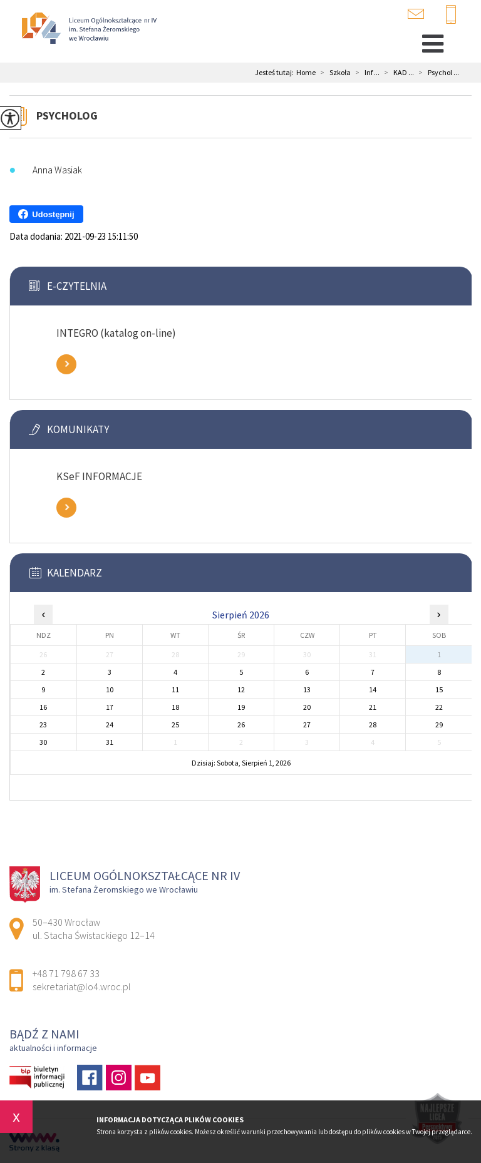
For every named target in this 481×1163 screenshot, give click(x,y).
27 (307, 724)
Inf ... (365, 72)
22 (439, 707)
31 (109, 742)
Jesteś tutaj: (275, 72)
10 (109, 689)
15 (439, 689)
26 (241, 724)
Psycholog (67, 115)
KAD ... (397, 72)
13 (307, 689)
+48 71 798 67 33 (451, 15)
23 (43, 724)
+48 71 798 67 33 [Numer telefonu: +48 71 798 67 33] (66, 973)
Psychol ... (436, 72)
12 (241, 689)
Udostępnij (46, 214)
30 (43, 742)
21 (372, 707)
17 (109, 707)
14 (372, 689)
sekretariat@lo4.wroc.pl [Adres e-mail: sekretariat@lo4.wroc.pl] (82, 986)
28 (372, 724)
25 (175, 724)
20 (307, 707)
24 (109, 724)
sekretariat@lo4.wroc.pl (416, 14)
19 (241, 707)
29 (439, 724)
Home (306, 72)
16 (43, 707)
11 (175, 689)
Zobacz (66, 364)
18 (175, 707)
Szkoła (333, 72)
